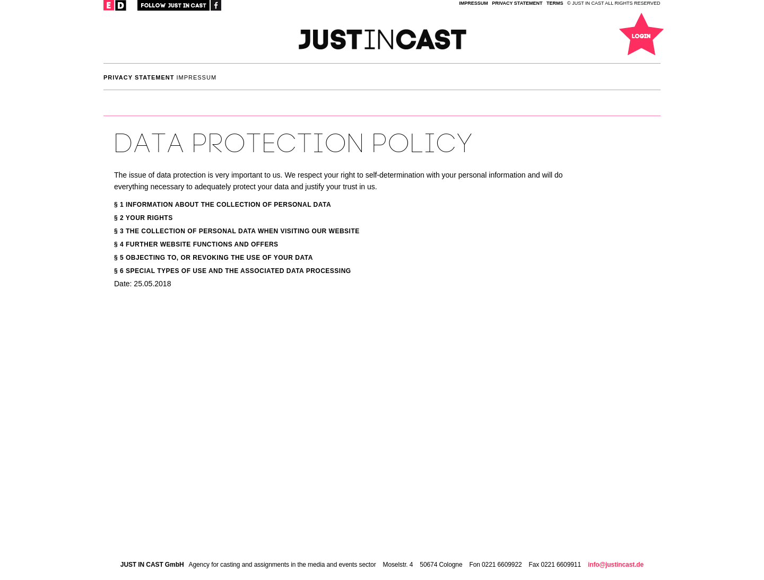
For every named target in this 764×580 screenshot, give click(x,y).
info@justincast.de (616, 564)
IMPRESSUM (473, 3)
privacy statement (517, 3)
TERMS (554, 3)
